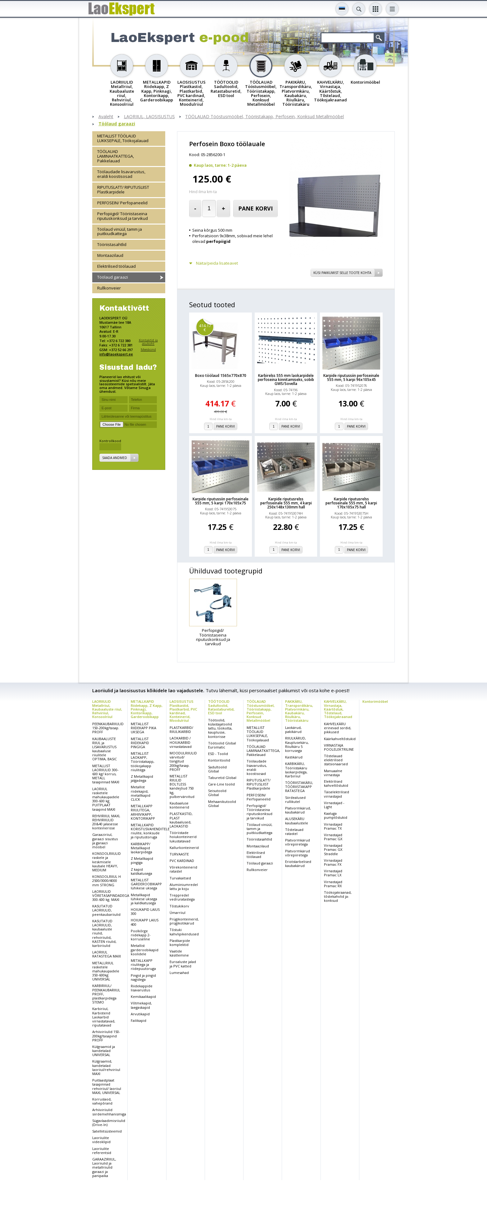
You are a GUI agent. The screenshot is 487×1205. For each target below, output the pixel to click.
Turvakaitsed (180, 878)
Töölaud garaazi (116, 124)
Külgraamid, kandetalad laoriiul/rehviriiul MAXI (106, 1067)
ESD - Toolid (218, 753)
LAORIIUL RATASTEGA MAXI (106, 954)
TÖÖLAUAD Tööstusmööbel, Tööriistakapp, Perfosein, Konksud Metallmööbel (264, 116)
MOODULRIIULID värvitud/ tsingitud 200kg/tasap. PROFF (183, 761)
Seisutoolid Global (217, 792)
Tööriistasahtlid (111, 244)
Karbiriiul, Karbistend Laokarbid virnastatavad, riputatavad (103, 1016)
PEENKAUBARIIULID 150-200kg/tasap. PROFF (108, 727)
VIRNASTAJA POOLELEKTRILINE (339, 747)
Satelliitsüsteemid (107, 1131)
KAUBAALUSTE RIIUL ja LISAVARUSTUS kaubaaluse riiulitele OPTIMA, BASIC (104, 749)
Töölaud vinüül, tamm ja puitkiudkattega (119, 231)
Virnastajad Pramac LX (333, 873)
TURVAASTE (179, 854)
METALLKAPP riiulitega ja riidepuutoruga (143, 964)
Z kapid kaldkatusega (141, 871)
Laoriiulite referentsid (101, 1150)
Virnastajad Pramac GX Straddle (333, 849)
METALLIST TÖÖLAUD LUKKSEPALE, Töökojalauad (122, 138)
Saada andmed (114, 458)
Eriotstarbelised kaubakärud (298, 863)
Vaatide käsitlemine (179, 953)
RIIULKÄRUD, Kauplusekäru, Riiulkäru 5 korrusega (297, 744)
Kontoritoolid (219, 760)
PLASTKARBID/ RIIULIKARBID (181, 729)
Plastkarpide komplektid (180, 942)
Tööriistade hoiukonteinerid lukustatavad (183, 836)
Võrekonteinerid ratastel (183, 869)
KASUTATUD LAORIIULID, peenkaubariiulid (106, 910)
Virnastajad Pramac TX (333, 826)
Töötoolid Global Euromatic (222, 745)
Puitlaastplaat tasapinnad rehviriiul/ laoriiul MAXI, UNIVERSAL (106, 1086)
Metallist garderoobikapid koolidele (144, 949)
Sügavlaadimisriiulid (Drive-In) (108, 1122)
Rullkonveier (109, 288)
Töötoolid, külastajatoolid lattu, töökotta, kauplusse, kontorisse (220, 728)
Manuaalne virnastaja (333, 772)
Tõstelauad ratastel (294, 831)
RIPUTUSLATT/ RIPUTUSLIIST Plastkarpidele (123, 189)
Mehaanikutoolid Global (222, 803)
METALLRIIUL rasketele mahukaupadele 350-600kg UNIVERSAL (105, 971)
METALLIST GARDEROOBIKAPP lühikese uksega (146, 884)
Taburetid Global (222, 777)
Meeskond (148, 349)
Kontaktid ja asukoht (148, 342)
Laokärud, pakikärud (293, 729)
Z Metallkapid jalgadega (142, 778)
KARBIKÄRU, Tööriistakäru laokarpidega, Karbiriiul (296, 769)
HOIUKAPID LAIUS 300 (145, 911)
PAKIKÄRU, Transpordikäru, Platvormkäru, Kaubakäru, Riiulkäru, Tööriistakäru (299, 710)
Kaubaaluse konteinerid (179, 805)
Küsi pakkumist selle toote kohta (342, 273)
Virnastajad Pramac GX (333, 836)
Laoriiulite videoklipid (101, 1139)
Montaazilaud (110, 255)
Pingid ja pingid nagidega (143, 977)
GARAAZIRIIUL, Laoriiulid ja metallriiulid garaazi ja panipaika (104, 1167)
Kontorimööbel (375, 701)
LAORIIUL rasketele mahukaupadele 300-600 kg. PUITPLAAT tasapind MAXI (105, 799)
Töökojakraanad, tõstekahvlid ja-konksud (338, 896)
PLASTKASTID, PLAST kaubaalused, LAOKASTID (181, 819)
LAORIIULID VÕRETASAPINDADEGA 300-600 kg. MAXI (110, 895)
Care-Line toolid (221, 784)
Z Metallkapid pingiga (142, 860)
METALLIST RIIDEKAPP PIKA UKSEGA (143, 727)
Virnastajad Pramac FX (333, 862)
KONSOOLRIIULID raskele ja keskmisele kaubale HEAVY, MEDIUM (106, 861)
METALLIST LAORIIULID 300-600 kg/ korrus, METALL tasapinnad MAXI (105, 774)
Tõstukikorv (179, 906)
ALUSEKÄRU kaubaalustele (296, 820)
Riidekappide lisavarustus (141, 988)
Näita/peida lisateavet (217, 263)
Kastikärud (294, 757)
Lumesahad (179, 972)
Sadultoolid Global (217, 769)
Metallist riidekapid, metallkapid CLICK (140, 793)
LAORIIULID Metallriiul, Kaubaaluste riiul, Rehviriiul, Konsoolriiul (107, 709)
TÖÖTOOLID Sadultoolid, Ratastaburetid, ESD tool (221, 707)
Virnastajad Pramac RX (333, 883)
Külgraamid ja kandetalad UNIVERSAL (103, 1050)
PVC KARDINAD (182, 860)
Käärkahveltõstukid (340, 738)
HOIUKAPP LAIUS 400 (144, 922)
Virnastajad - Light (334, 804)
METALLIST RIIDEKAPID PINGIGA (140, 742)
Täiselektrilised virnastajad (336, 794)
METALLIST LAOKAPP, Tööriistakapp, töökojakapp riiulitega (142, 761)
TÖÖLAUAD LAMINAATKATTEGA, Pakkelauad (115, 156)
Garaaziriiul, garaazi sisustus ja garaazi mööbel (105, 840)
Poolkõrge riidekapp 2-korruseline (141, 935)
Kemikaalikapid (143, 996)
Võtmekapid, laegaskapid (141, 1005)
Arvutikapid (140, 1014)
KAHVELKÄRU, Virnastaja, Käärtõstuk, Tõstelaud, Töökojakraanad (338, 709)
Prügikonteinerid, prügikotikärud (184, 921)
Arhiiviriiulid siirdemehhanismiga (109, 1111)
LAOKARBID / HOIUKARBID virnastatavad (181, 742)
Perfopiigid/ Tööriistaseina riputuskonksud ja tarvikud (122, 216)
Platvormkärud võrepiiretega (297, 842)
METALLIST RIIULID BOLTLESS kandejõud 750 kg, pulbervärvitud (182, 786)
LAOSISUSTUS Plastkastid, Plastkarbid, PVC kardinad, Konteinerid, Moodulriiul (183, 710)
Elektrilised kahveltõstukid (336, 783)
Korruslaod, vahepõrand (102, 1101)
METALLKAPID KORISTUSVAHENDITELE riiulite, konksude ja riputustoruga (150, 831)
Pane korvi (255, 208)
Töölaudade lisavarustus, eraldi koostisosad (121, 174)
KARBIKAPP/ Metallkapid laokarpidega (141, 847)
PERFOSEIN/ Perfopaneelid (122, 203)
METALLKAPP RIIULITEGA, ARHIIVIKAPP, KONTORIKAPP (143, 812)
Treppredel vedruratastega (182, 897)
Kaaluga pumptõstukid (335, 815)
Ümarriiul (177, 912)
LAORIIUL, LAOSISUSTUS (149, 116)
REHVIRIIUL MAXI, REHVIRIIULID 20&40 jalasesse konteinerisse (106, 822)
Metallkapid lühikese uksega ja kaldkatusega (144, 898)
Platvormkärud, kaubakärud (298, 810)
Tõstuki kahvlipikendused (184, 931)
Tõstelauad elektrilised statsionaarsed (336, 759)
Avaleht (105, 116)
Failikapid (138, 1020)
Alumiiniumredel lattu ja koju (184, 886)
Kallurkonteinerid (184, 847)
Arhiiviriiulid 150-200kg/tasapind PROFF (106, 1035)
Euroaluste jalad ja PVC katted (183, 963)
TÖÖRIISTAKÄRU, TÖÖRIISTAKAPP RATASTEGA (299, 786)
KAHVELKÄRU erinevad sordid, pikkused (337, 727)
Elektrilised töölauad (116, 266)
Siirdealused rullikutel (295, 799)
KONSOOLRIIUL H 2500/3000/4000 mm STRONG (106, 880)
